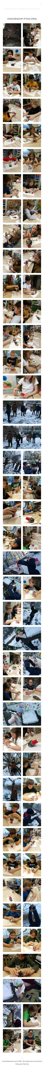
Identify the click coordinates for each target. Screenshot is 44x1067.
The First (26, 1064)
